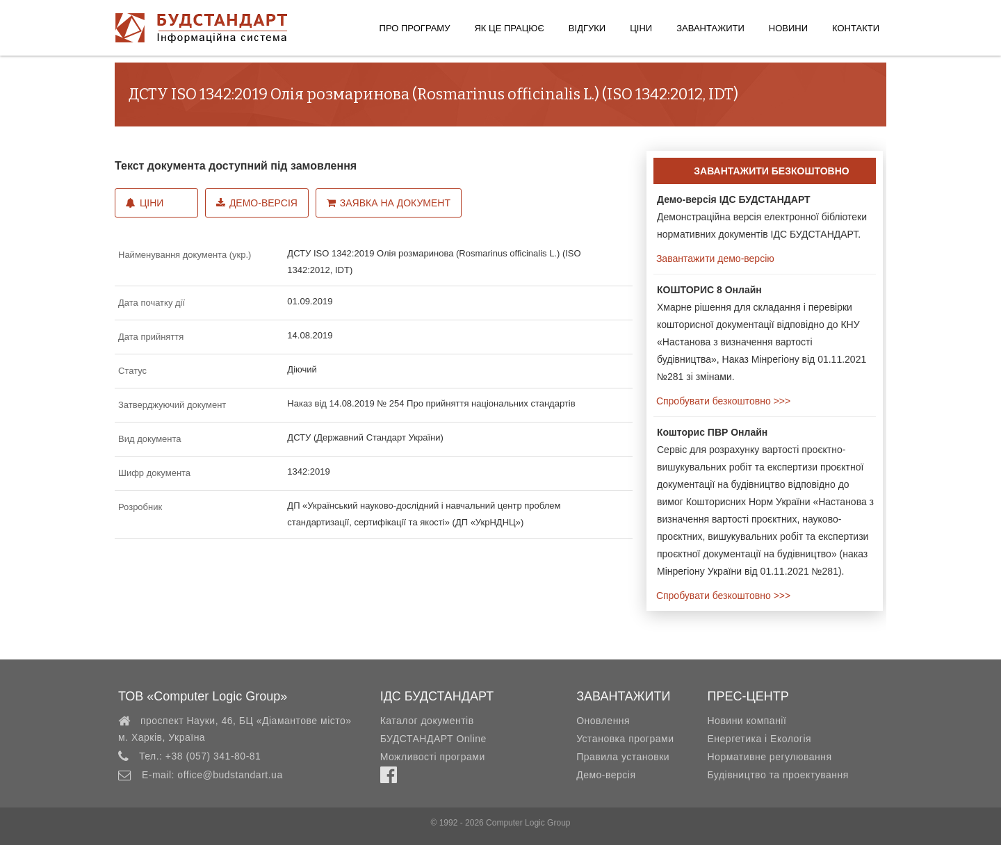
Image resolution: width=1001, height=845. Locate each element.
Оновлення (603, 720)
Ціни (641, 28)
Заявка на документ (388, 202)
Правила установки (622, 756)
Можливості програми (432, 756)
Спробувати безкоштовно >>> (721, 401)
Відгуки (587, 28)
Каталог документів (427, 720)
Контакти (855, 28)
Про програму (415, 28)
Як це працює (509, 28)
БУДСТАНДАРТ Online (433, 738)
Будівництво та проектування (777, 774)
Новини (788, 28)
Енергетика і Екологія (759, 738)
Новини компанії (746, 720)
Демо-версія (257, 202)
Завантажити (710, 28)
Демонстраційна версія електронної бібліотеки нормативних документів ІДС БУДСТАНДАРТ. (762, 217)
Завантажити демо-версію (713, 258)
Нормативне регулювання (769, 756)
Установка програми (625, 738)
